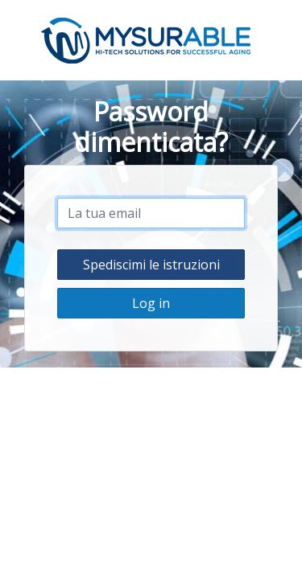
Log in (151, 303)
